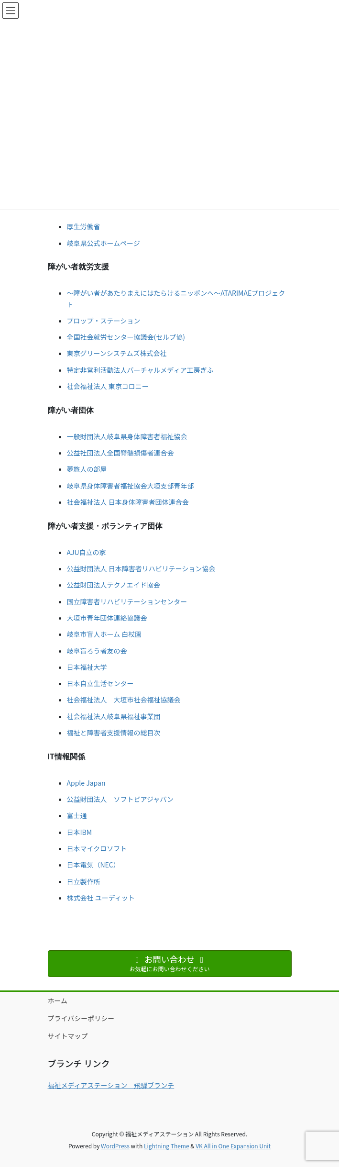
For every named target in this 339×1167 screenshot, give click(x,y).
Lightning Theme (166, 1146)
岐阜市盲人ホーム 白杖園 (104, 634)
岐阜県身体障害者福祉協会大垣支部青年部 (130, 485)
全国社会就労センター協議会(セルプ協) (126, 337)
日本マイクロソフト (97, 848)
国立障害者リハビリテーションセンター (127, 601)
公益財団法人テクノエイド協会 (113, 584)
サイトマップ (68, 1036)
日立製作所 (83, 881)
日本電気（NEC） (93, 864)
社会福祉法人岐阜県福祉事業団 (114, 716)
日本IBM (79, 832)
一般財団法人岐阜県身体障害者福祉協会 (127, 436)
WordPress (115, 1146)
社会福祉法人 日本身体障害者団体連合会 (128, 502)
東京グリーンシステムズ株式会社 (117, 353)
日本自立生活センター (100, 683)
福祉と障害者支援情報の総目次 (114, 732)
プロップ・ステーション (104, 320)
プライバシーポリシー (81, 1018)
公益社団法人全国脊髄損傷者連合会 (120, 452)
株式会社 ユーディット (101, 897)
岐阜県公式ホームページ (103, 243)
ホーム (58, 1000)
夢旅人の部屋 (87, 469)
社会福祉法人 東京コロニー (108, 386)
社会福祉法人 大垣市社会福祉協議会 (124, 699)
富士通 (77, 815)
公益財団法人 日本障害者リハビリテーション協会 (141, 568)
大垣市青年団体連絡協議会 (107, 617)
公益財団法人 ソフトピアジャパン (120, 799)
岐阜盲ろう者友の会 (97, 651)
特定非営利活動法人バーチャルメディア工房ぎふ (140, 370)
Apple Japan (86, 783)
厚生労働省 (83, 226)
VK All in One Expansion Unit (233, 1146)
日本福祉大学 (87, 667)
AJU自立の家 (86, 552)
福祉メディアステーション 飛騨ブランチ (111, 1085)
